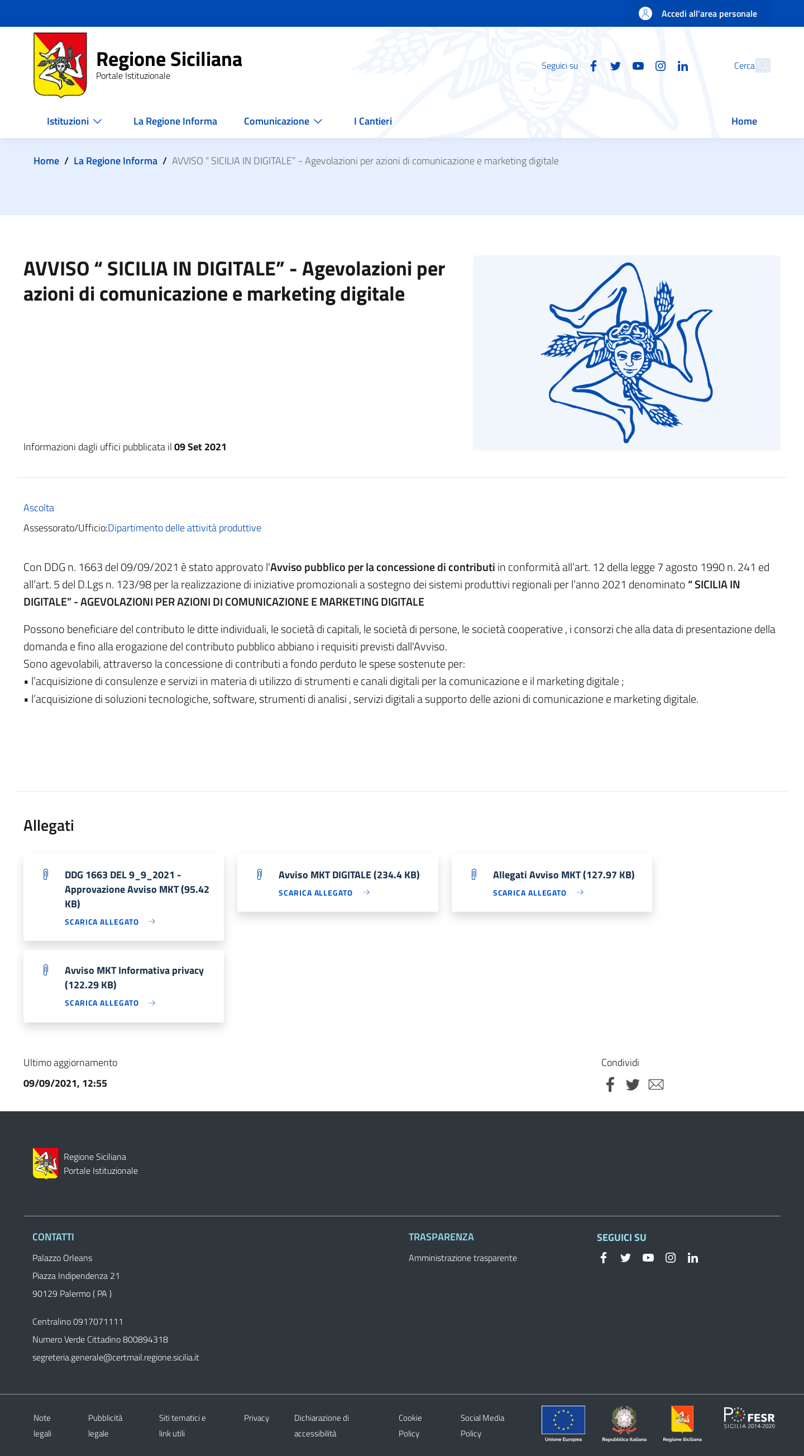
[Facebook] (569, 65)
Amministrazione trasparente (463, 1257)
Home (46, 160)
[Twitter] (591, 65)
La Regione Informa (115, 160)
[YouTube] (613, 65)
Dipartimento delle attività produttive (184, 527)
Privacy (256, 1417)
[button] (757, 65)
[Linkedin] (658, 65)
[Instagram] (636, 65)
